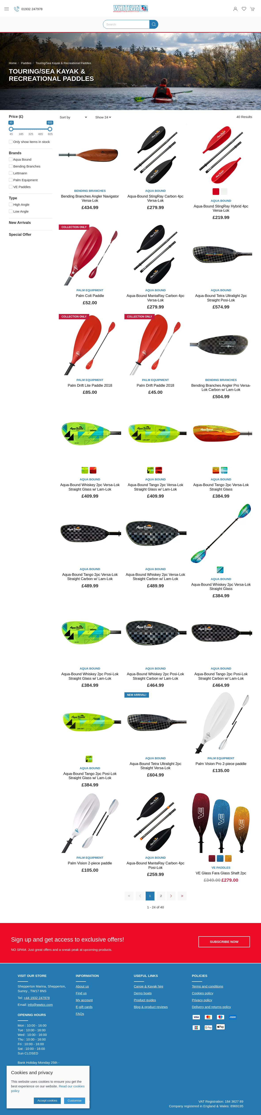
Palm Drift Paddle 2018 (155, 385)
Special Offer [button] (20, 234)
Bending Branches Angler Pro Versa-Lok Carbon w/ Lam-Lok (221, 387)
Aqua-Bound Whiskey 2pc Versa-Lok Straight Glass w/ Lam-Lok (90, 487)
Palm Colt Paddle (90, 296)
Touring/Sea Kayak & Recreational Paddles (63, 63)
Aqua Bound (20, 159)
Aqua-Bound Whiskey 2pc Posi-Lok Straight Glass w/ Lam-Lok (90, 676)
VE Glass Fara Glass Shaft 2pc (221, 873)
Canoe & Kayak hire (148, 986)
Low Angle (19, 211)
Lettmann (18, 173)
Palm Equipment (23, 180)
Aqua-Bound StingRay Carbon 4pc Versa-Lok (155, 198)
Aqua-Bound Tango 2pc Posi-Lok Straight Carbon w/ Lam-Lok (221, 676)
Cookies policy (202, 993)
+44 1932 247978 (37, 998)
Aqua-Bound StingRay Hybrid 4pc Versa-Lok (221, 208)
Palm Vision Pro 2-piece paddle (221, 764)
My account (84, 1000)
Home (13, 63)
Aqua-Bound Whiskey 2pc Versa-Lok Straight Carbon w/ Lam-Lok (155, 577)
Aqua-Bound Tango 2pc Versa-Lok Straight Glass (221, 487)
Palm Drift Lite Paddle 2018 (90, 385)
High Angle (19, 204)
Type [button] (13, 198)
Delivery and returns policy (211, 1007)
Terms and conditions (207, 986)
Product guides (145, 1000)
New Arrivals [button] (20, 223)
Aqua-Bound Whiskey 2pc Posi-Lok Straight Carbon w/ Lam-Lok (155, 676)
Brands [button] (15, 153)
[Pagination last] (182, 896)
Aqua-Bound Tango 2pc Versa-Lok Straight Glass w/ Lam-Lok (155, 487)
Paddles (26, 63)
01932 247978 (28, 9)
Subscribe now (224, 942)
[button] (6, 9)
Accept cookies (47, 1100)
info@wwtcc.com (40, 1005)
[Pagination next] (171, 896)
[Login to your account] (235, 9)
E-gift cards (84, 1007)
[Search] (130, 24)
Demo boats (143, 993)
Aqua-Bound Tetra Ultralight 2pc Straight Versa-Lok (155, 766)
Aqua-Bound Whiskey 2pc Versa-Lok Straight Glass (221, 586)
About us (82, 986)
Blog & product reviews (151, 1007)
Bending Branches (24, 166)
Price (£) (16, 116)
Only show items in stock (29, 142)
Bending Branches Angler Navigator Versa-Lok (90, 198)
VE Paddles (20, 187)
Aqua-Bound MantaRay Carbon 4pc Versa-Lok (155, 298)
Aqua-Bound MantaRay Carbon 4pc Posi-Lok (155, 865)
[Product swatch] (216, 192)
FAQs (80, 1014)
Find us (81, 993)
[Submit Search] (153, 24)
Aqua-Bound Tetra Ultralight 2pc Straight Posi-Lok (221, 298)
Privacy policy (202, 1000)
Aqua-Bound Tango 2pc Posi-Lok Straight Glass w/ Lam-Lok (89, 776)
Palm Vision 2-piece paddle (90, 863)
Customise (75, 1100)
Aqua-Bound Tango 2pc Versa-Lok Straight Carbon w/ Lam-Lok (90, 577)
